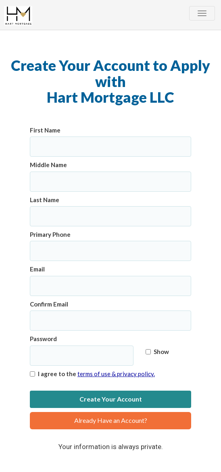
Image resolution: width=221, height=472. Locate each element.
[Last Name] (110, 216)
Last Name (44, 199)
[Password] (81, 356)
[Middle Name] (110, 182)
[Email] (110, 286)
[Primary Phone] (110, 251)
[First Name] (110, 147)
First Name (45, 130)
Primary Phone (50, 234)
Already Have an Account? (110, 420)
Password (43, 338)
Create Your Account (110, 399)
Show (157, 351)
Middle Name (48, 164)
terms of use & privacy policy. (116, 373)
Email (37, 269)
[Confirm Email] (110, 321)
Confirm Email (49, 304)
